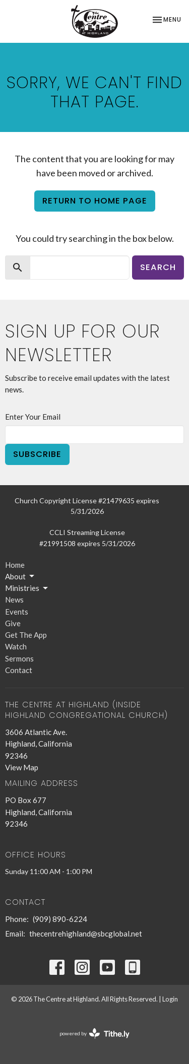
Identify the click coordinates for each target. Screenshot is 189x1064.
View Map (21, 767)
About (20, 576)
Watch (16, 646)
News (14, 599)
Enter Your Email (32, 416)
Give (13, 623)
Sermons (19, 658)
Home (15, 564)
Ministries (27, 588)
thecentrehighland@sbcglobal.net (85, 933)
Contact (18, 670)
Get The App (26, 634)
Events (16, 611)
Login (170, 999)
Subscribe (37, 454)
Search (158, 267)
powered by (94, 1033)
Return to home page (94, 201)
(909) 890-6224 (60, 918)
